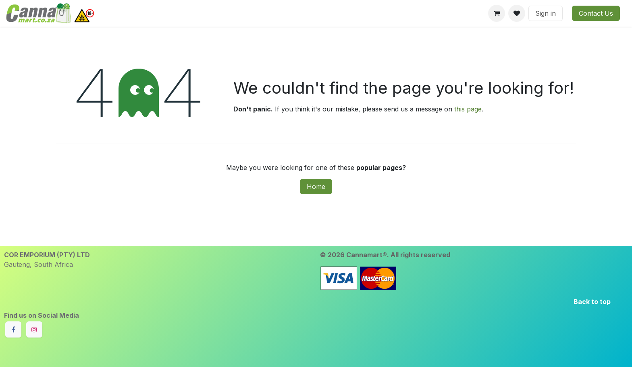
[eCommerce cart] (496, 13)
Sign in (545, 13)
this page (468, 109)
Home (316, 186)
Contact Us (596, 13)
